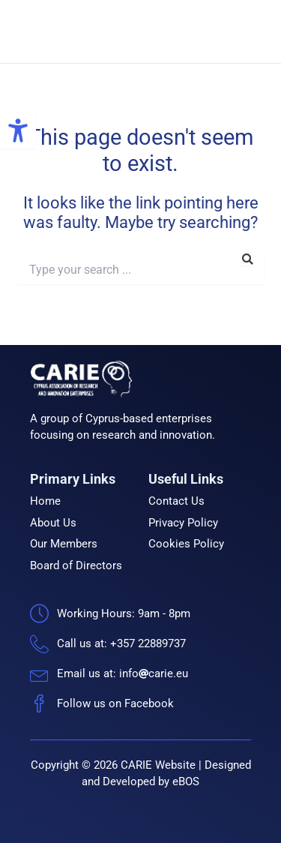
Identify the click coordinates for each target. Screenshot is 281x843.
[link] (18, 130)
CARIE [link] (164, 31)
